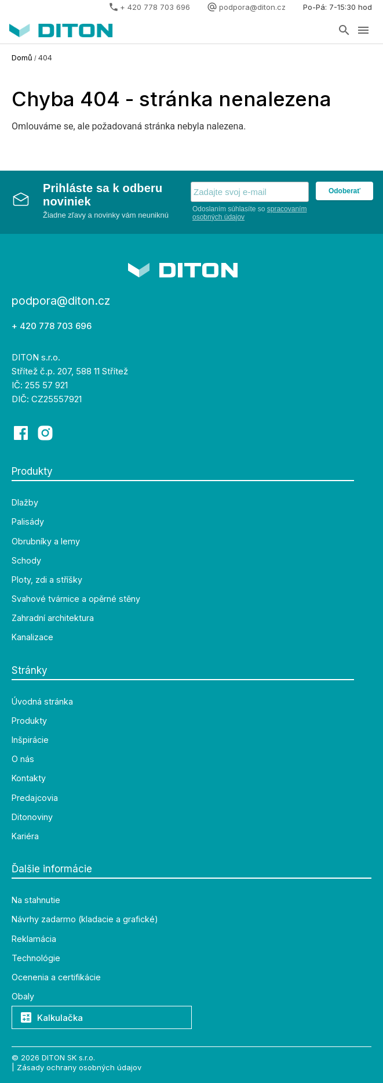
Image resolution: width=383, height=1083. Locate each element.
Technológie (36, 958)
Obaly (23, 996)
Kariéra (25, 836)
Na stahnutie (36, 900)
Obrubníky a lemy (46, 541)
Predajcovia (35, 798)
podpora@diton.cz (252, 7)
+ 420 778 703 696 (155, 7)
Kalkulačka (52, 1017)
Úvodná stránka (42, 701)
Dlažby (25, 502)
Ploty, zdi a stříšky (47, 579)
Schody (26, 560)
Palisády (28, 521)
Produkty (29, 720)
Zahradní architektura (53, 618)
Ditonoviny (32, 817)
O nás (23, 759)
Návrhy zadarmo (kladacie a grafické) (85, 919)
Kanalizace (32, 637)
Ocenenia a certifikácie (56, 977)
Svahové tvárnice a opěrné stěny (76, 599)
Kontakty (29, 778)
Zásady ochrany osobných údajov (79, 1066)
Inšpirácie (30, 740)
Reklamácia (34, 939)
